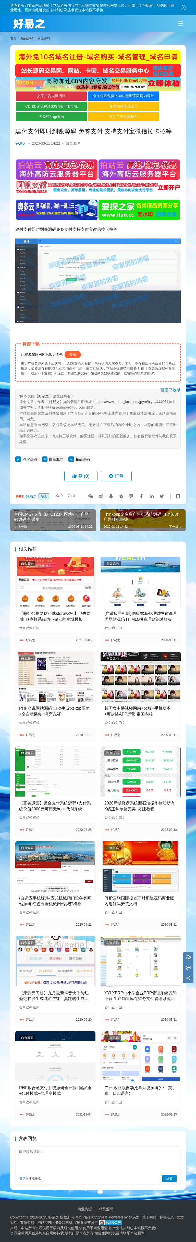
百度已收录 (170, 390)
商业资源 (85, 1209)
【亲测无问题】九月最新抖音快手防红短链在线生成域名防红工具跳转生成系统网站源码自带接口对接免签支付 (54, 996)
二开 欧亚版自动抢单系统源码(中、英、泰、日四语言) (140, 1091)
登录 (72, 354)
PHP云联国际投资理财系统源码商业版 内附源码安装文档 (139, 901)
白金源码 (73, 143)
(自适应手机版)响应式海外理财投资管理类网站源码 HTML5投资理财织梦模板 (140, 616)
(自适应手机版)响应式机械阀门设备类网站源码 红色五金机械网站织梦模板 (55, 901)
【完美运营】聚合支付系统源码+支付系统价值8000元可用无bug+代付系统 (55, 806)
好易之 (20, 143)
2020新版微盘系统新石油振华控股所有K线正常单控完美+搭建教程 (139, 806)
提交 (169, 1178)
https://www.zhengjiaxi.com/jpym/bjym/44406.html (134, 402)
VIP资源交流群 (86, 1222)
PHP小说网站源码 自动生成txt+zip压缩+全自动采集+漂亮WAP (54, 711)
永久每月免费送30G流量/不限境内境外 (98, 97)
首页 (13, 38)
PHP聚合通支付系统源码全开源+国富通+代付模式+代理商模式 (55, 1091)
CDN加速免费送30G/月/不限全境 (43, 106)
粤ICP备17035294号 (91, 1217)
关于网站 (149, 1217)
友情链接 (27, 1222)
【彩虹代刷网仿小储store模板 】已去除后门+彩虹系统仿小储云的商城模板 (55, 616)
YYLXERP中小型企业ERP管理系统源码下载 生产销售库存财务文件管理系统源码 (140, 996)
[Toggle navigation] (180, 23)
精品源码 (83, 459)
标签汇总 (167, 1217)
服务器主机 (63, 1222)
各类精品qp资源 (43, 116)
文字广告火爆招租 (43, 96)
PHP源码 (29, 459)
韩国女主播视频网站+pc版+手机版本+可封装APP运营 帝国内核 (137, 711)
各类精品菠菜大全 (98, 106)
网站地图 (45, 1222)
